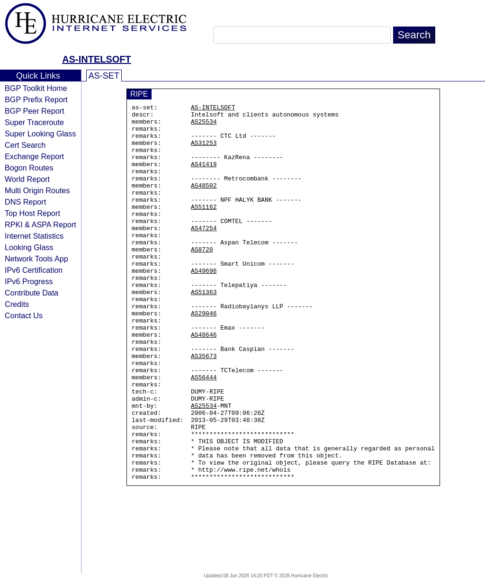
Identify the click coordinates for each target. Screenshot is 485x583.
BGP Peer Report (34, 111)
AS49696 (204, 304)
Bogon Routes (29, 167)
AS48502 (204, 202)
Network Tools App (36, 258)
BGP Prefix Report (36, 99)
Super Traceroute (34, 122)
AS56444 (204, 432)
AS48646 (204, 381)
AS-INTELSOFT (96, 59)
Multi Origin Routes (37, 190)
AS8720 (202, 279)
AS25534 (204, 125)
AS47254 (204, 253)
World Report (27, 179)
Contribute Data (31, 292)
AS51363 (204, 330)
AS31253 (204, 151)
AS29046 (204, 355)
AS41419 (204, 176)
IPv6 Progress (29, 281)
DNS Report (25, 201)
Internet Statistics (34, 236)
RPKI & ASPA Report (40, 224)
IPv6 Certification (34, 270)
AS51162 (204, 228)
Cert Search (25, 145)
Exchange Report (34, 156)
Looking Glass (29, 247)
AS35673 (204, 407)
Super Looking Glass (40, 133)
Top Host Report (32, 213)
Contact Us (24, 315)
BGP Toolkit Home (36, 88)
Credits (17, 304)
